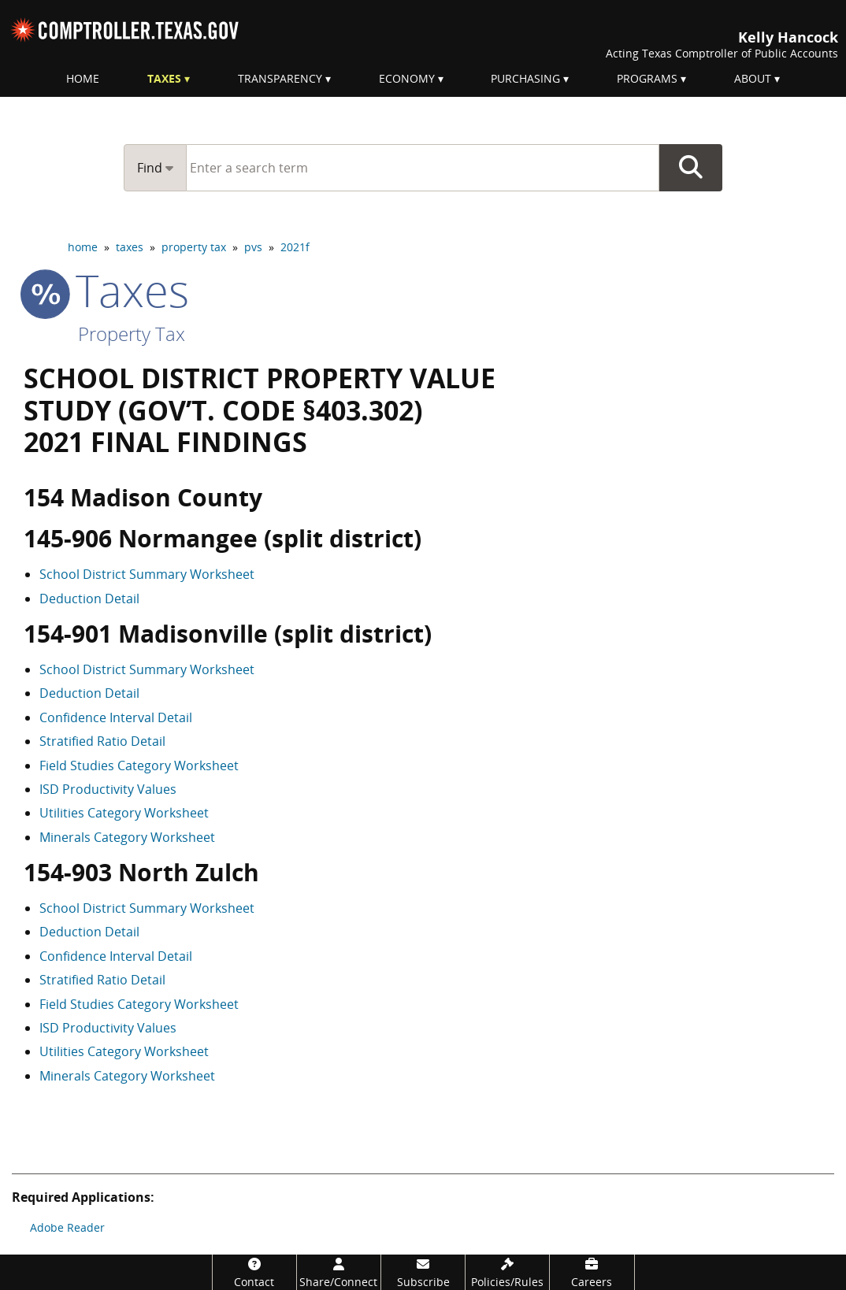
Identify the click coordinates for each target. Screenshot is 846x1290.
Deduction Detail (89, 598)
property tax (193, 246)
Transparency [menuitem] (280, 78)
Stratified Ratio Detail (102, 741)
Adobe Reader (67, 1227)
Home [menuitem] (82, 78)
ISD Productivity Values (107, 789)
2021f (295, 246)
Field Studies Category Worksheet (139, 765)
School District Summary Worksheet (146, 574)
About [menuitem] (752, 78)
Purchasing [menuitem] (525, 78)
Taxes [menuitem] (164, 78)
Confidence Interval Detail (115, 717)
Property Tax (131, 334)
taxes (129, 246)
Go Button (691, 167)
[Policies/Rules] (507, 1272)
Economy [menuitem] (407, 78)
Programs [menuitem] (647, 78)
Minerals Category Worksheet (127, 837)
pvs (253, 246)
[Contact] (254, 1272)
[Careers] (591, 1272)
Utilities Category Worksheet (124, 812)
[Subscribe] (423, 1272)
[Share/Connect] (338, 1272)
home (83, 246)
